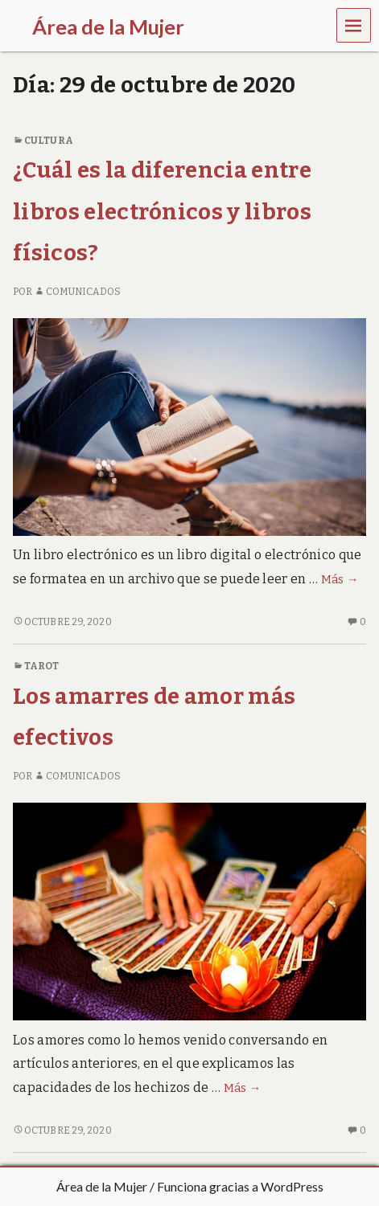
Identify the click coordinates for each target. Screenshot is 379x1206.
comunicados (77, 291)
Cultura (48, 140)
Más (340, 580)
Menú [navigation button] (354, 24)
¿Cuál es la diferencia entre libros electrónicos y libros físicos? (162, 211)
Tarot (41, 666)
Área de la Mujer (101, 1186)
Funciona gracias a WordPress (240, 1186)
